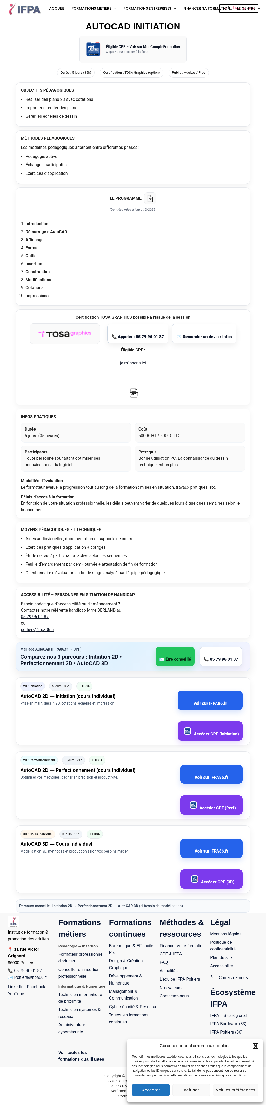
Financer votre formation (181, 945)
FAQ (163, 962)
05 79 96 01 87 (28, 970)
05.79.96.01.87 (35, 616)
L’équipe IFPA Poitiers (179, 979)
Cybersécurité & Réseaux (132, 1006)
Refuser (191, 1090)
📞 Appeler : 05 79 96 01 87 (138, 336)
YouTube (16, 994)
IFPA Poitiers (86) (226, 1032)
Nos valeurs (170, 988)
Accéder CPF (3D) (213, 880)
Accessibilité (221, 966)
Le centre (249, 8)
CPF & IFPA (170, 954)
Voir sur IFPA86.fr (210, 703)
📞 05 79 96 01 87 (221, 659)
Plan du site (221, 957)
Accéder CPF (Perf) (213, 806)
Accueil (56, 8)
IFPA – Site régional (228, 1015)
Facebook (36, 987)
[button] (255, 1046)
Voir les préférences (235, 1090)
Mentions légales (225, 934)
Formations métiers (94, 8)
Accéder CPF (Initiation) (211, 731)
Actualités (168, 971)
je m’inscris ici (133, 362)
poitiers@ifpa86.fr (37, 629)
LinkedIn (16, 987)
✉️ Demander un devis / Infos (204, 336)
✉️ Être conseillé (175, 659)
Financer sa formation (206, 8)
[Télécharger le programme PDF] (150, 198)
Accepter (151, 1090)
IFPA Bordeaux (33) (228, 1024)
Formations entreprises (150, 8)
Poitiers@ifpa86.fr (30, 977)
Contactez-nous (174, 996)
